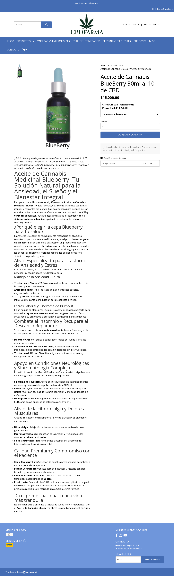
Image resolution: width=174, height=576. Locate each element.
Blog (152, 41)
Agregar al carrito (130, 134)
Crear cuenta (131, 24)
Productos (26, 41)
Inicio (10, 41)
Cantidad (103, 122)
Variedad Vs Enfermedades (53, 41)
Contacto (13, 49)
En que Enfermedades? (86, 41)
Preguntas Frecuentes (117, 41)
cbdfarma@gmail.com (127, 545)
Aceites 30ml (117, 65)
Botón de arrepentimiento (129, 548)
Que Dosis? (140, 41)
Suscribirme (152, 559)
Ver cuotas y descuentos (114, 114)
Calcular (148, 163)
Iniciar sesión (151, 24)
